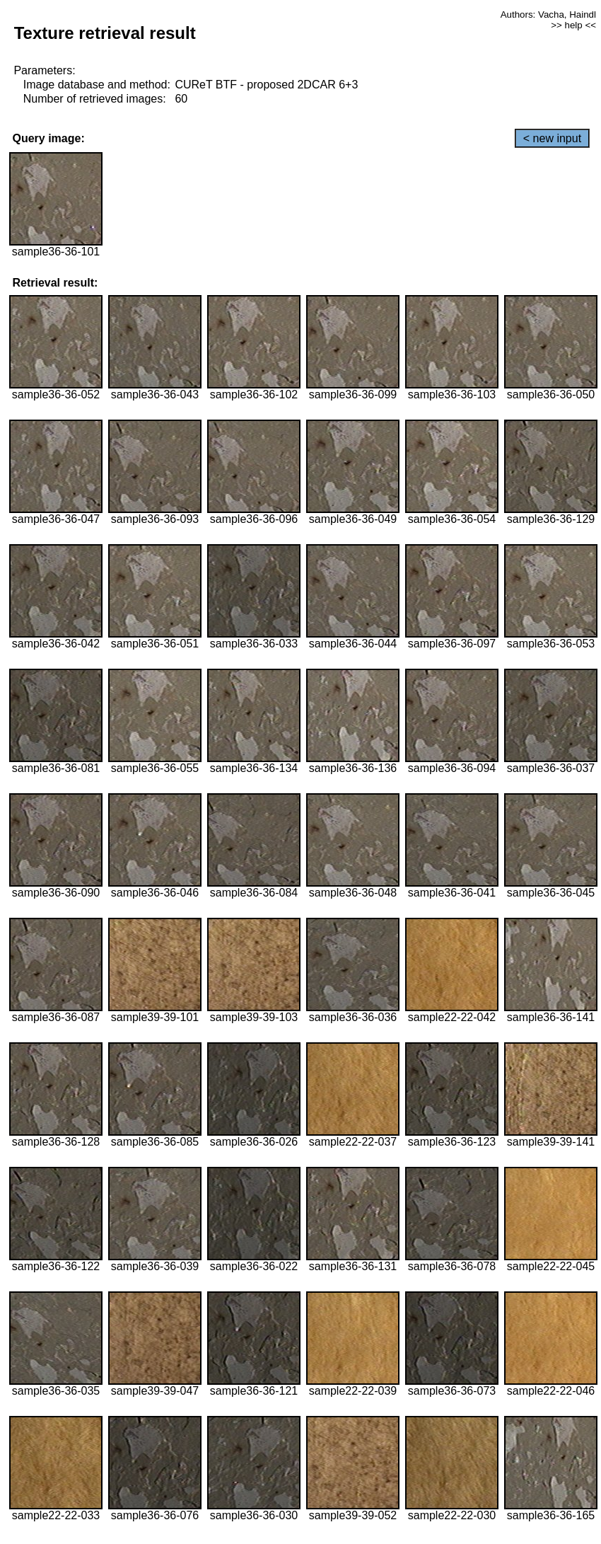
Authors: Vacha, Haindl (548, 14)
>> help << (573, 25)
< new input (552, 138)
